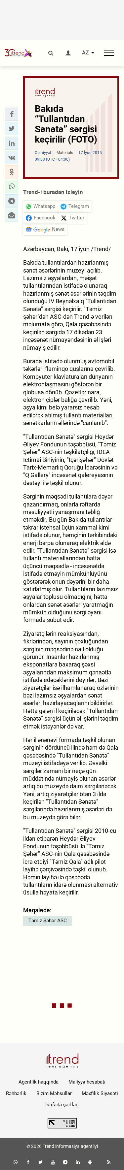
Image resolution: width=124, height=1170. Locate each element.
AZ (85, 52)
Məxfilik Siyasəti (100, 1093)
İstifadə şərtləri (62, 1105)
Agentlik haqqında (39, 1082)
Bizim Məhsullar (54, 1093)
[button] (11, 114)
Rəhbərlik (16, 1093)
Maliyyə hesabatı (86, 1082)
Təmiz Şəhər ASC (47, 921)
